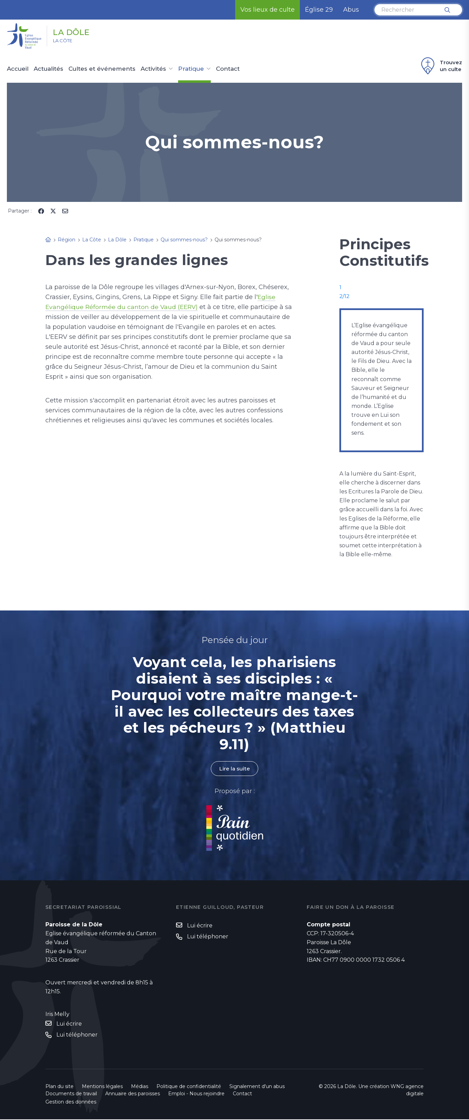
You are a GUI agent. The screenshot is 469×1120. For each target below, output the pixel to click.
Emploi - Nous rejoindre (196, 1094)
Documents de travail (71, 1094)
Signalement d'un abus (257, 1087)
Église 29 (319, 9)
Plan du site (59, 1087)
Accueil (18, 69)
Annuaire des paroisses (132, 1094)
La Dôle (76, 31)
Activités (153, 69)
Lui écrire (69, 1024)
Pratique (191, 69)
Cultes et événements (101, 69)
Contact (228, 69)
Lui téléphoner (77, 1035)
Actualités (48, 69)
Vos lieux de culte (267, 9)
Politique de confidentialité (188, 1087)
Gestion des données (70, 1102)
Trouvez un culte (440, 66)
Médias (139, 1087)
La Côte (66, 41)
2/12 (344, 296)
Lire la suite (234, 768)
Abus (351, 9)
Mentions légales (102, 1087)
